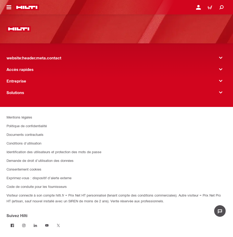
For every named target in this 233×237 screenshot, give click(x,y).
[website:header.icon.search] (221, 7)
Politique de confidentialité (27, 126)
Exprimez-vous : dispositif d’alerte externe (39, 178)
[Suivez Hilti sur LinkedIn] (35, 225)
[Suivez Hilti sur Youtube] (47, 225)
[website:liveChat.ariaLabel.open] (220, 211)
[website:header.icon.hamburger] (9, 7)
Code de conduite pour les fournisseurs (37, 186)
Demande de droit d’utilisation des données (40, 160)
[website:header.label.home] (27, 7)
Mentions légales (19, 117)
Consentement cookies (24, 169)
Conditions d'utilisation (24, 143)
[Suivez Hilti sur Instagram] (24, 225)
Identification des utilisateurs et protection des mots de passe (54, 152)
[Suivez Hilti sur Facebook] (12, 225)
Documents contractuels (25, 134)
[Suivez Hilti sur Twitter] (58, 225)
